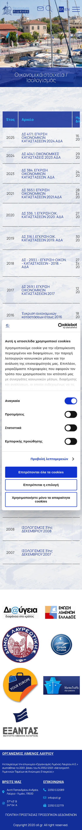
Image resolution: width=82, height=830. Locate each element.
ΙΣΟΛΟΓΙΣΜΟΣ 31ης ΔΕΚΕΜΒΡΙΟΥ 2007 (37, 552)
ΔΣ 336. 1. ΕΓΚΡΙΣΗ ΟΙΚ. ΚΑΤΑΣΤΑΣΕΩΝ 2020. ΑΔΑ (42, 215)
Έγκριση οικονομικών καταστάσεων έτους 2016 (42, 315)
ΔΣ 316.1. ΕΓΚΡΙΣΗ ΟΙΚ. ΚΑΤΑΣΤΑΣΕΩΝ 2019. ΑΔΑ (42, 238)
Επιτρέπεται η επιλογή (41, 485)
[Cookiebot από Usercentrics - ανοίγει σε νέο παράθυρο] (58, 326)
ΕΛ (61, 9)
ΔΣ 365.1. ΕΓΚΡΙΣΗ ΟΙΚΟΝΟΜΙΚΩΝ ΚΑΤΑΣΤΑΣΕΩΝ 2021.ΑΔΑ (42, 193)
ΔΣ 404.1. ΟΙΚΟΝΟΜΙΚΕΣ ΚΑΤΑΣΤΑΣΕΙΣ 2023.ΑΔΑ (41, 155)
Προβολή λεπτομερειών (49, 459)
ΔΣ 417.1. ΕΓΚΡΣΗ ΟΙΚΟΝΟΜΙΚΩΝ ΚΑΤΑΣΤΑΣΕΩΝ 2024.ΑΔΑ (42, 137)
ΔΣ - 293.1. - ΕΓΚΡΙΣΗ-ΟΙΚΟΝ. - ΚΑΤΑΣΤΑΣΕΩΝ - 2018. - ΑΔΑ (44, 263)
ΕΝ (67, 9)
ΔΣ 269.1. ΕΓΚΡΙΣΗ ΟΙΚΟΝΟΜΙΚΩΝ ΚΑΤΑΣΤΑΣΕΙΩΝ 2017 (38, 290)
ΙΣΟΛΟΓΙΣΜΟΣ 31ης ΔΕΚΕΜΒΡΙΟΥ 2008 (37, 529)
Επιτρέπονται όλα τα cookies (41, 472)
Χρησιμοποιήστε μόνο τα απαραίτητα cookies (41, 499)
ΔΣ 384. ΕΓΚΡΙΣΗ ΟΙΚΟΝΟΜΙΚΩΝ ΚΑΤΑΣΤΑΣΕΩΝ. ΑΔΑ (38, 173)
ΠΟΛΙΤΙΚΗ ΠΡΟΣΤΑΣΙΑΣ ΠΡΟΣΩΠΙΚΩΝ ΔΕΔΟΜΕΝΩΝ (41, 815)
